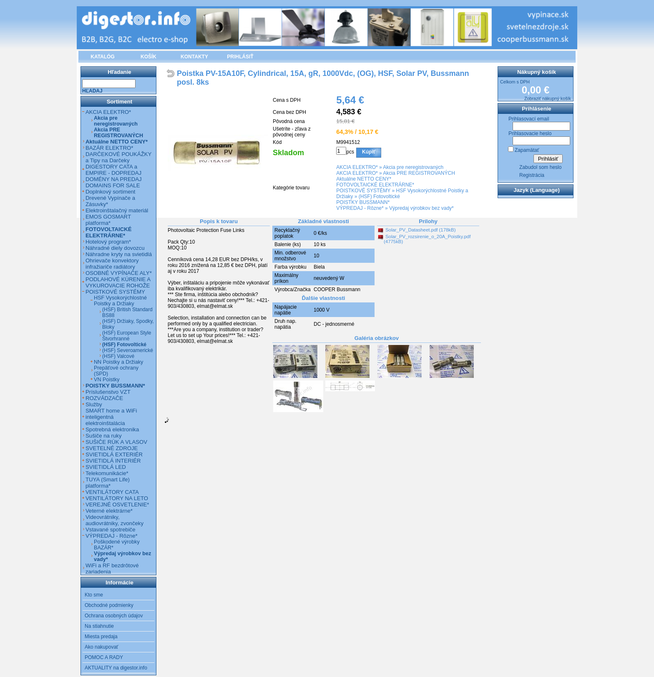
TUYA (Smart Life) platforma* (108, 482)
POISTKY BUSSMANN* (363, 202)
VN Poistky (107, 380)
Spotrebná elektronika (112, 429)
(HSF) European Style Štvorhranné (126, 336)
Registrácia (531, 175)
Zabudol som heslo (540, 167)
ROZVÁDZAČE (104, 398)
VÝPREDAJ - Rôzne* (359, 208)
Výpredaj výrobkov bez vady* (421, 208)
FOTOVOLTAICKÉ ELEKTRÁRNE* (375, 185)
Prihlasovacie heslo (529, 133)
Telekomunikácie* (107, 473)
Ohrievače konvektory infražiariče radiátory (112, 263)
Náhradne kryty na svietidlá (119, 254)
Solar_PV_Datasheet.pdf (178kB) (420, 229)
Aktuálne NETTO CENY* (363, 179)
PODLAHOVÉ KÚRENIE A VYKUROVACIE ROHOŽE (118, 282)
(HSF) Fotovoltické (379, 196)
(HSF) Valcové (118, 356)
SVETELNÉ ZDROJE (112, 448)
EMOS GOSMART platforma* (108, 220)
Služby (94, 404)
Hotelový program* (108, 242)
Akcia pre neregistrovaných (413, 167)
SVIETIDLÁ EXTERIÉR (114, 454)
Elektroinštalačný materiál (117, 210)
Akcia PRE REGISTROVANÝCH (419, 173)
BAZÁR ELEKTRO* (109, 148)
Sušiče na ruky (104, 436)
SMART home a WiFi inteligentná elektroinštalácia (111, 417)
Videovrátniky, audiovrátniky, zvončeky (114, 520)
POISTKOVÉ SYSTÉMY (363, 191)
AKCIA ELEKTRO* (356, 167)
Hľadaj (92, 91)
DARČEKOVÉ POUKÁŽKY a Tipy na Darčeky (118, 157)
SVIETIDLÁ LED (106, 467)
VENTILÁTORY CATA (112, 492)
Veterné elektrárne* (109, 511)
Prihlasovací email (528, 119)
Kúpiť (368, 152)
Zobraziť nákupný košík (547, 98)
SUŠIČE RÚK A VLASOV (116, 442)
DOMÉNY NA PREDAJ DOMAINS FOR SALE (114, 182)
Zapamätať (527, 150)
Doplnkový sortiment (110, 192)
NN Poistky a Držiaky (118, 362)
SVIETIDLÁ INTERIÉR (113, 461)
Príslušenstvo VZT (108, 392)
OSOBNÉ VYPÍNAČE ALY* (119, 273)
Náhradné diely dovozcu (115, 248)
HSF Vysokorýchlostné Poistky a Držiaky (120, 301)
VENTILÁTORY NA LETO (117, 498)
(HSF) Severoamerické (127, 350)
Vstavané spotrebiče (111, 529)
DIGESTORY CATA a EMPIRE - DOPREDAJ (113, 170)
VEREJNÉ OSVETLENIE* (117, 504)
